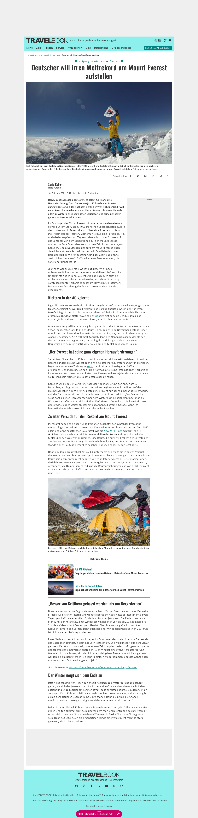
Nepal (90, 366)
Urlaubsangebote (121, 47)
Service (60, 47)
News (29, 47)
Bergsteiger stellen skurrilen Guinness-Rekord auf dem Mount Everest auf (112, 573)
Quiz (88, 47)
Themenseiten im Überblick (115, 795)
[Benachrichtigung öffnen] (165, 40)
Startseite (31, 55)
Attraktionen (75, 47)
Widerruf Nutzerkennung (155, 800)
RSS (55, 800)
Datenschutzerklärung (41, 800)
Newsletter (72, 800)
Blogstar (62, 800)
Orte (39, 55)
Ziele (38, 47)
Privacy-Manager (87, 800)
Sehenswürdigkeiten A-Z (89, 795)
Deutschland (101, 47)
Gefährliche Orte (52, 55)
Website (99, 316)
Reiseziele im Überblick (157, 47)
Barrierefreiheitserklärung (99, 806)
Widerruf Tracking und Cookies (111, 800)
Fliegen (49, 47)
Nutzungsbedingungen (153, 795)
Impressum (135, 795)
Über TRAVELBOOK (42, 795)
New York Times (113, 431)
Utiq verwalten (135, 800)
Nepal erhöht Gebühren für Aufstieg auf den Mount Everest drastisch (109, 590)
